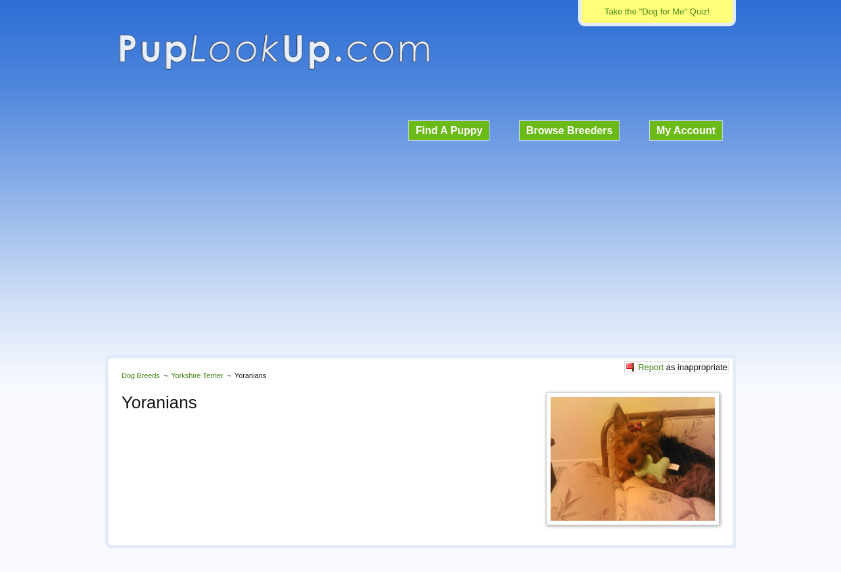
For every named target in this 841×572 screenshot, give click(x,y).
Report (651, 367)
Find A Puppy (448, 130)
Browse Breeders (569, 130)
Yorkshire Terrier (197, 375)
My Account (686, 130)
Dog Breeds (141, 375)
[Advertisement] (420, 246)
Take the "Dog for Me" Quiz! (657, 11)
